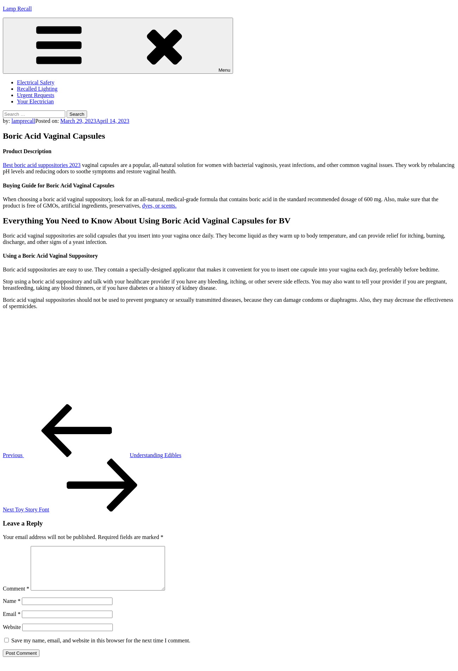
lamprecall (23, 121)
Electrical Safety (35, 82)
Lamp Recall (17, 9)
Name (11, 609)
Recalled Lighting (37, 89)
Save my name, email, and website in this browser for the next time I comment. (100, 649)
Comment (16, 597)
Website (12, 636)
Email (11, 622)
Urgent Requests (35, 95)
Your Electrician (35, 101)
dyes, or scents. (159, 206)
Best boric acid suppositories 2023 (41, 165)
